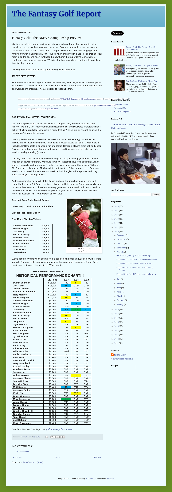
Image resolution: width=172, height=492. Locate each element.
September (121, 248)
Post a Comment (22, 451)
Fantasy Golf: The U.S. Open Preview (142, 65)
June (119, 283)
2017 (116, 318)
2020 (116, 231)
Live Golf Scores (121, 104)
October (120, 243)
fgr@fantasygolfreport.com (59, 429)
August (120, 252)
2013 (116, 335)
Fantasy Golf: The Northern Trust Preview (134, 263)
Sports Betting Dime (122, 111)
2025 (116, 211)
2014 (116, 330)
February (121, 300)
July (119, 279)
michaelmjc (90, 479)
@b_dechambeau (88, 99)
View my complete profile (122, 359)
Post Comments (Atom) (33, 462)
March (120, 296)
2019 (116, 309)
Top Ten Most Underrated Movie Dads (142, 81)
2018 (116, 314)
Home (57, 457)
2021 (116, 227)
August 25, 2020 (51, 109)
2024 (116, 215)
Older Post (97, 457)
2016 (116, 322)
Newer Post (17, 457)
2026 (116, 206)
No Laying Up (120, 108)
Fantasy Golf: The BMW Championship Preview (136, 259)
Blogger (110, 479)
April (119, 292)
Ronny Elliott (120, 355)
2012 (116, 339)
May (119, 288)
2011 (116, 343)
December (121, 235)
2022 (116, 223)
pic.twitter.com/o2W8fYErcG (105, 105)
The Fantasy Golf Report (56, 13)
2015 (116, 326)
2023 (116, 219)
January (120, 304)
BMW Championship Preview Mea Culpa (133, 255)
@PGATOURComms (68, 99)
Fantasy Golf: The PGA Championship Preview (136, 274)
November (121, 239)
